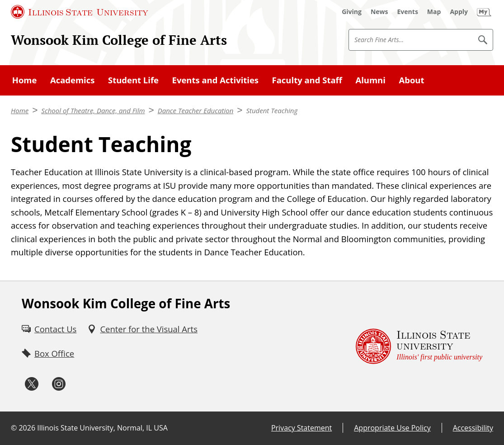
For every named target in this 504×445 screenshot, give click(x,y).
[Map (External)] (434, 12)
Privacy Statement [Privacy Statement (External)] (301, 428)
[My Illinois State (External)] (484, 12)
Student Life (133, 80)
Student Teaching (271, 110)
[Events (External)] (408, 12)
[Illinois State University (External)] (79, 12)
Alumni (370, 80)
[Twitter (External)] (32, 384)
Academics (72, 80)
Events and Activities (215, 80)
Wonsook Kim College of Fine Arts (119, 39)
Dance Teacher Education (196, 110)
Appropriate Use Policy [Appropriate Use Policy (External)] (392, 428)
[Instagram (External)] (59, 384)
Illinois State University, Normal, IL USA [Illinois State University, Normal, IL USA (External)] (102, 428)
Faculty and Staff (307, 80)
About (411, 80)
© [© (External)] (14, 428)
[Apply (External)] (459, 12)
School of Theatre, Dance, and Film (93, 110)
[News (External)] (379, 12)
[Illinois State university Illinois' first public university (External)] (419, 346)
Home (24, 80)
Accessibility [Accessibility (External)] (473, 428)
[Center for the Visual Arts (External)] (142, 329)
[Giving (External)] (351, 12)
